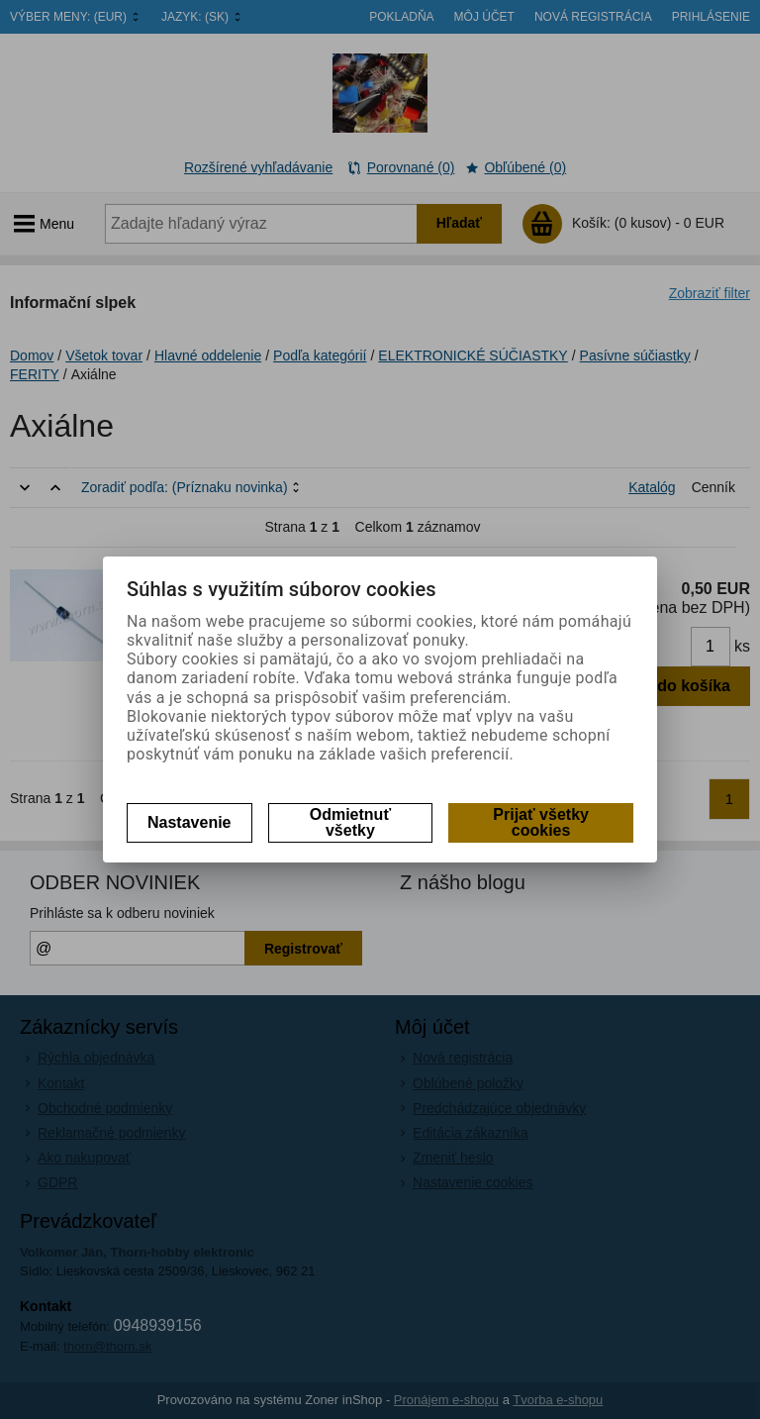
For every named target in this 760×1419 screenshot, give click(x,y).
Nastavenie (189, 822)
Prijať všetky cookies (541, 822)
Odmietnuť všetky (350, 822)
